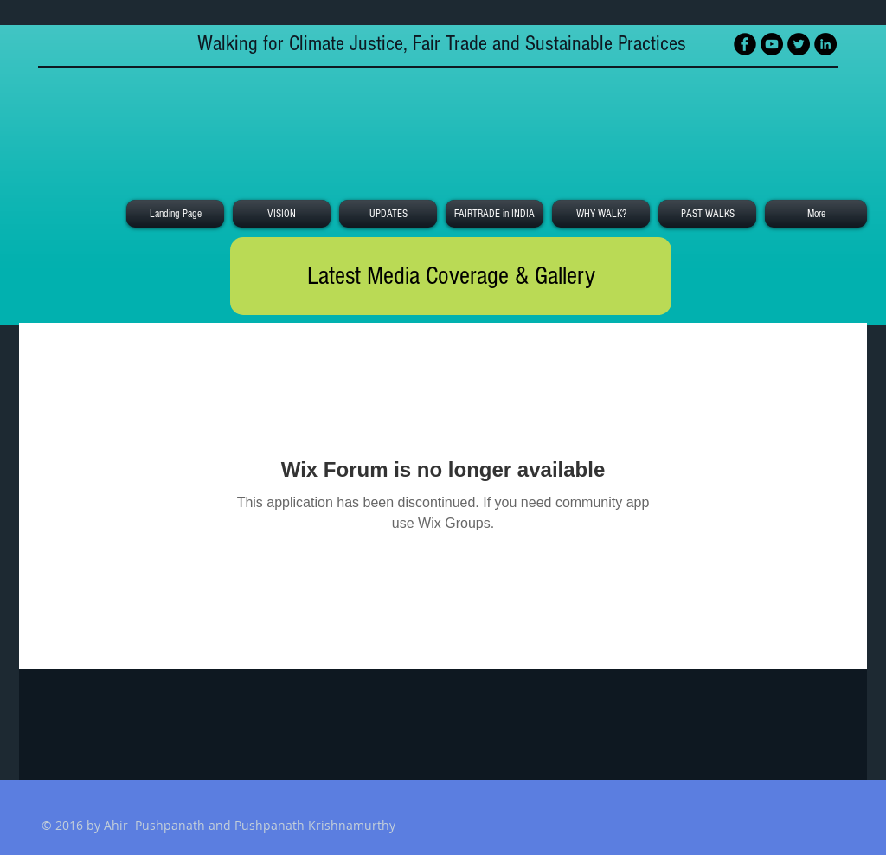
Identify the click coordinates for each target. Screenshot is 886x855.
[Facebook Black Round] (745, 44)
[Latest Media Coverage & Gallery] (450, 276)
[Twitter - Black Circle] (798, 44)
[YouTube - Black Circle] (772, 44)
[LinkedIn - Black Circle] (825, 44)
